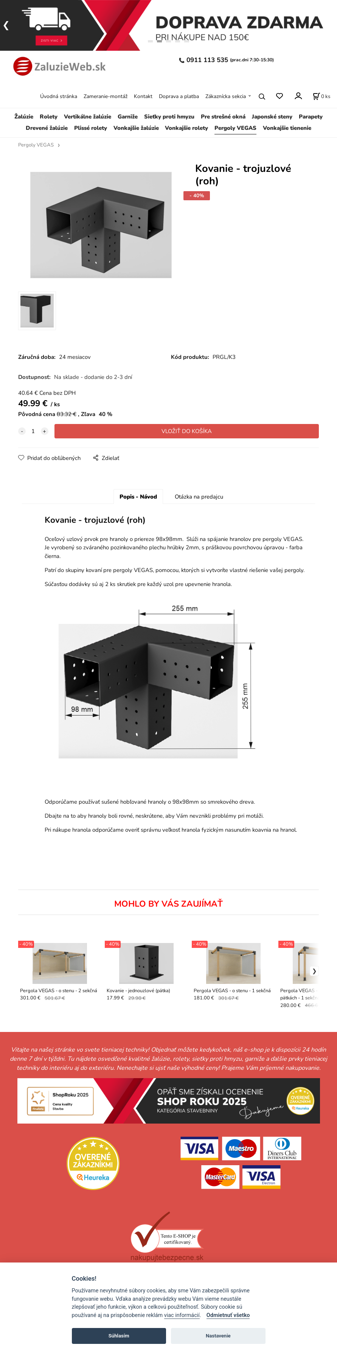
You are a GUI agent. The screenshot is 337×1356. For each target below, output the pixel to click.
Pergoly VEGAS (235, 128)
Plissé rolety (90, 128)
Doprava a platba (179, 96)
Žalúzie (23, 116)
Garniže (128, 116)
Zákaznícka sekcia (225, 96)
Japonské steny (272, 116)
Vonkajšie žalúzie (136, 128)
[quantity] (33, 431)
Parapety (311, 116)
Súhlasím (119, 1336)
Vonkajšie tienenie (287, 128)
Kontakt (143, 96)
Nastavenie (218, 1336)
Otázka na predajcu (199, 497)
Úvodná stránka (58, 96)
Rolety (48, 116)
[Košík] (321, 96)
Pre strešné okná (223, 116)
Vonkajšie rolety (186, 128)
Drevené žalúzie (47, 128)
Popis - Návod (138, 497)
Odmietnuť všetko (228, 1315)
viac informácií (182, 1315)
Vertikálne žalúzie (87, 116)
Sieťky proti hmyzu (169, 116)
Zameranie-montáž (105, 96)
